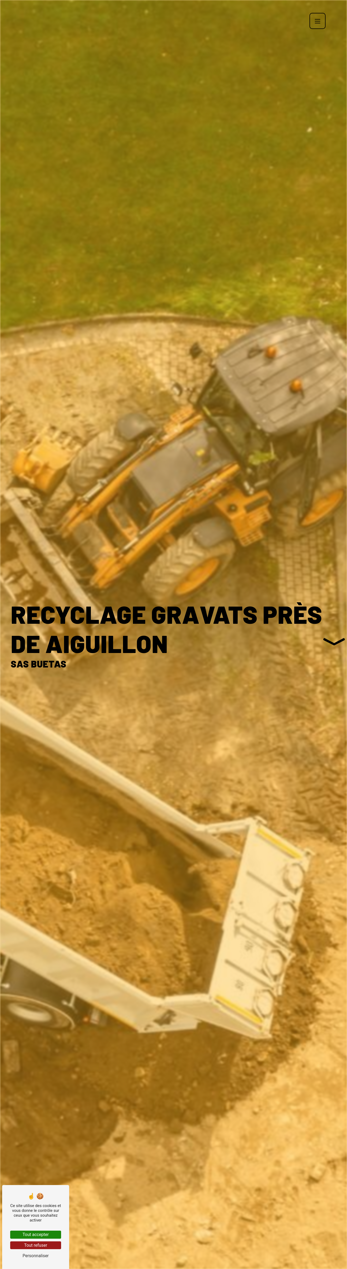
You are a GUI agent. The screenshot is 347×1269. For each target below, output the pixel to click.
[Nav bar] (317, 21)
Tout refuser (35, 1245)
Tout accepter (36, 1234)
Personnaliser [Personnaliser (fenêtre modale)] (36, 1255)
